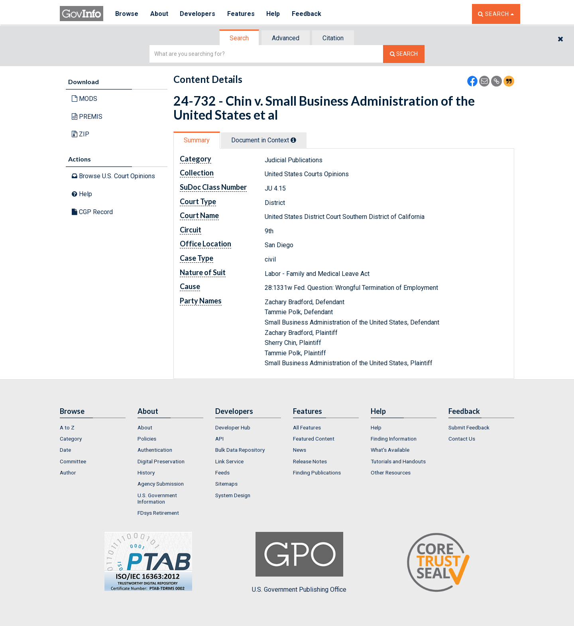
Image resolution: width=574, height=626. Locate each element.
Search (239, 38)
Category (71, 438)
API (219, 438)
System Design (232, 495)
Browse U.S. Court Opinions (113, 176)
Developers (198, 14)
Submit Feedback (468, 427)
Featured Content (313, 438)
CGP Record (92, 212)
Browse (126, 14)
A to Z (67, 427)
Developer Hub (232, 427)
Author (68, 472)
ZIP (80, 134)
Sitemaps (226, 483)
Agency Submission (161, 483)
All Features (307, 427)
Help (274, 14)
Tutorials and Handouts (398, 461)
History (146, 472)
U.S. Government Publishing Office (299, 562)
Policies (147, 438)
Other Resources (391, 472)
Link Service (229, 461)
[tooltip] (293, 140)
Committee (73, 461)
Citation (333, 38)
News (299, 450)
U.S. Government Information (157, 498)
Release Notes (310, 461)
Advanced (285, 38)
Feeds (222, 472)
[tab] (239, 38)
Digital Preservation (161, 461)
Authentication (155, 450)
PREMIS (87, 116)
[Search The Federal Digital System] (404, 54)
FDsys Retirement (158, 513)
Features (241, 14)
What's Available (390, 450)
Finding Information (394, 438)
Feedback (307, 14)
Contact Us (461, 438)
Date (65, 450)
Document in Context (263, 140)
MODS (84, 98)
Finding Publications (317, 472)
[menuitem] (93, 427)
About (159, 14)
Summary (197, 140)
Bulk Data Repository (240, 450)
